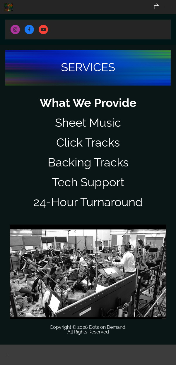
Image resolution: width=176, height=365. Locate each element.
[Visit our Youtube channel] (43, 29)
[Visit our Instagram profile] (15, 29)
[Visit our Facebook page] (29, 29)
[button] (156, 7)
